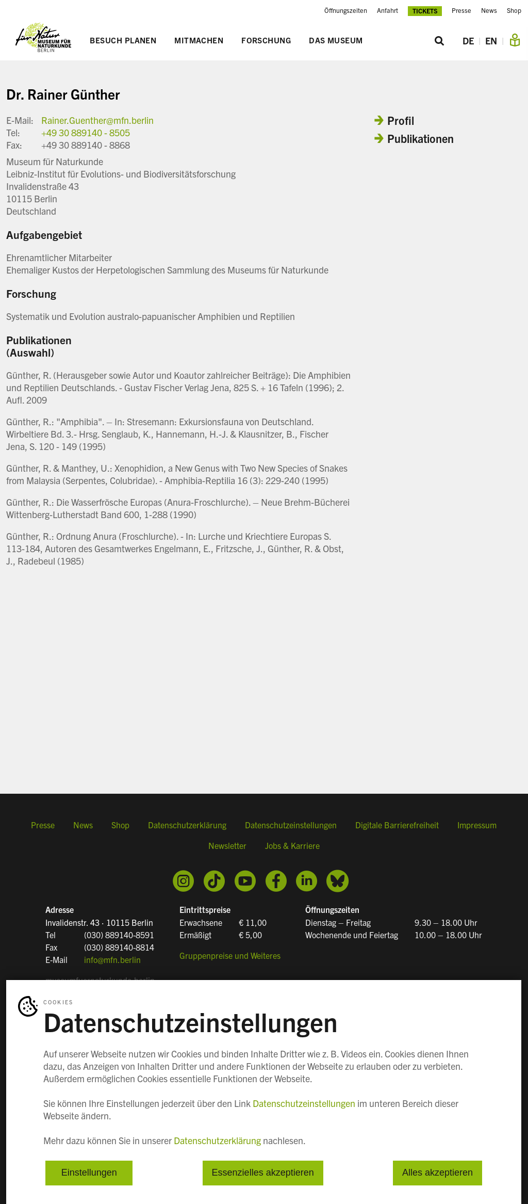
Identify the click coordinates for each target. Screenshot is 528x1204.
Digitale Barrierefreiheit (397, 825)
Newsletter (227, 845)
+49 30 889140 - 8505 (85, 132)
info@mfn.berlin (112, 959)
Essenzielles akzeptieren (263, 1173)
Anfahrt (387, 10)
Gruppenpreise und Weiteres (229, 955)
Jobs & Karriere (292, 845)
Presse (461, 10)
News (489, 10)
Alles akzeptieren (437, 1173)
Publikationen (420, 138)
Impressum (477, 825)
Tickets (425, 10)
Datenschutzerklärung (187, 825)
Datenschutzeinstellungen (291, 825)
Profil (400, 120)
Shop (514, 10)
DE (468, 40)
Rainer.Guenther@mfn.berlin (97, 120)
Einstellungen (89, 1173)
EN (491, 40)
